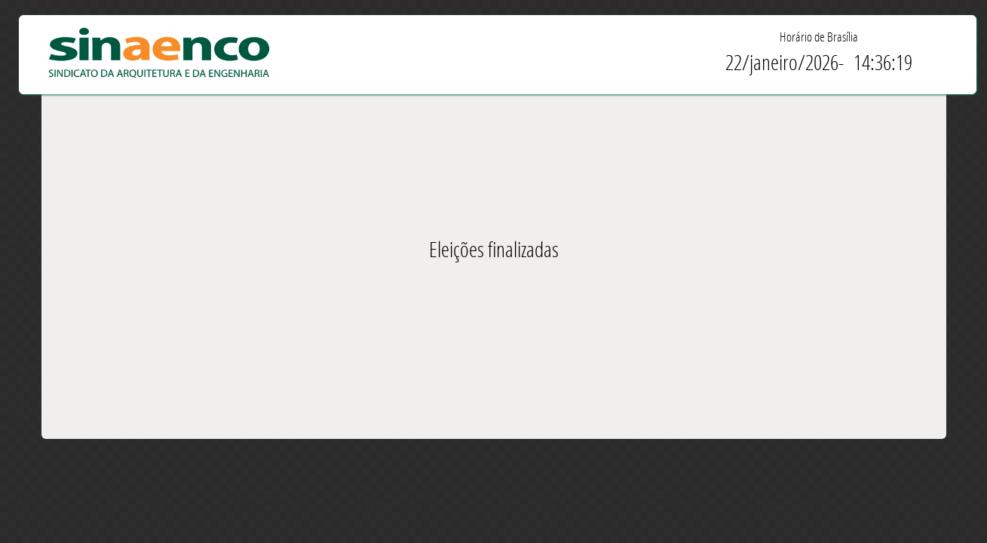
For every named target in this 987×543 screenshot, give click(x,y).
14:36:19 (883, 62)
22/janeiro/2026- (784, 62)
